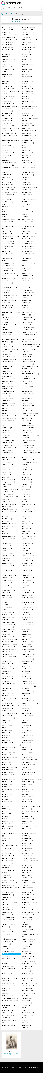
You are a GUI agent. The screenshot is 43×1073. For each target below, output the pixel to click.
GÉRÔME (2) (28, 376)
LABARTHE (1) (8, 538)
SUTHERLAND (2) (30, 912)
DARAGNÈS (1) (29, 234)
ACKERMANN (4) (28, 27)
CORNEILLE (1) (29, 216)
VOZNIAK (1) (8, 983)
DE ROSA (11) (8, 243)
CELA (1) (7, 180)
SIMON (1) (26, 885)
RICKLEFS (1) (27, 794)
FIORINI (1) (7, 329)
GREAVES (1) (8, 406)
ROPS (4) (30, 811)
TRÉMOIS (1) (9, 939)
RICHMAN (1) (28, 791)
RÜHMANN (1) (8, 826)
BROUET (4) (8, 148)
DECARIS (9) (7, 246)
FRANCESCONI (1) (29, 349)
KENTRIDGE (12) (9, 511)
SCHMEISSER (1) (8, 855)
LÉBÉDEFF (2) (7, 568)
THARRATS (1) (9, 924)
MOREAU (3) (8, 676)
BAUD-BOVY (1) (7, 66)
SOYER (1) (27, 892)
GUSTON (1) (27, 418)
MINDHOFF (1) (7, 664)
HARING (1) (7, 438)
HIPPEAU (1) (28, 460)
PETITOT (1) (11, 745)
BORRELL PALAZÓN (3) (30, 118)
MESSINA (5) (8, 659)
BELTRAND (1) (28, 79)
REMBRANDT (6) (11, 790)
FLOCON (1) (7, 334)
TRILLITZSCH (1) (28, 939)
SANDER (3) (27, 836)
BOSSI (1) (7, 121)
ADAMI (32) (7, 30)
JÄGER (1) (27, 482)
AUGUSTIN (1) (8, 49)
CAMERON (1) (29, 165)
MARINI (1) (27, 629)
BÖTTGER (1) (28, 123)
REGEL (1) (26, 787)
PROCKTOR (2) (8, 772)
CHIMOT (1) (27, 194)
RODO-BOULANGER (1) (31, 806)
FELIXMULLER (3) (9, 324)
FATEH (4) (26, 315)
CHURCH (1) (10, 197)
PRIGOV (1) (27, 769)
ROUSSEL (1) (8, 821)
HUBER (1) (27, 469)
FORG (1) (7, 344)
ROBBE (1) (7, 804)
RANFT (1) (7, 782)
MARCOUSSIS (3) (28, 627)
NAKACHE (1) (8, 696)
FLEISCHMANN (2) (29, 332)
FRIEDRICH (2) (9, 359)
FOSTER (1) (7, 347)
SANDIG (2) (7, 838)
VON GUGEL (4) (8, 981)
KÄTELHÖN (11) (9, 509)
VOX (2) (27, 981)
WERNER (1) (27, 998)
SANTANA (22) (8, 841)
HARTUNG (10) (8, 440)
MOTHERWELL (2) (9, 683)
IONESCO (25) (8, 479)
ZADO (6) (27, 1017)
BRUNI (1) (26, 148)
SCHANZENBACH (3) (9, 846)
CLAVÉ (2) (7, 204)
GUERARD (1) (27, 410)
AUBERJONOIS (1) (28, 47)
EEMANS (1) (7, 292)
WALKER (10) (27, 988)
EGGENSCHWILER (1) (30, 292)
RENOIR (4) (29, 789)
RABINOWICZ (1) (29, 777)
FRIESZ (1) (26, 359)
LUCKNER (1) (30, 607)
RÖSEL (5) (26, 814)
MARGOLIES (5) (8, 629)
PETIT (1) (26, 742)
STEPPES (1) (8, 907)
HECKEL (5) (7, 445)
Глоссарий (29, 1067)
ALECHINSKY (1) (28, 32)
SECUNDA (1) (8, 873)
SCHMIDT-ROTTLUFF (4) (10, 858)
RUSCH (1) (6, 828)
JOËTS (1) (26, 492)
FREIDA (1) (7, 354)
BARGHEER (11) (8, 59)
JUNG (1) (7, 501)
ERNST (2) (26, 302)
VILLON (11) (27, 976)
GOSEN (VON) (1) (29, 393)
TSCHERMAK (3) (28, 941)
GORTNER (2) (7, 393)
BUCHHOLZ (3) (8, 152)
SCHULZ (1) (8, 865)
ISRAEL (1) (27, 479)
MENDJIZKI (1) (28, 654)
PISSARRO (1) (28, 757)
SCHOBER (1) (8, 860)
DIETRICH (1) (27, 261)
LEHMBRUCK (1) (9, 575)
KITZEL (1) (27, 514)
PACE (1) (26, 725)
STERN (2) (27, 907)
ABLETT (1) (7, 27)
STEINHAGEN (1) (9, 902)
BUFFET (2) (27, 152)
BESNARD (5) (27, 91)
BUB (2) (26, 150)
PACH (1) (6, 728)
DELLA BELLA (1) (28, 253)
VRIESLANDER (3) (29, 983)
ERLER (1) (26, 300)
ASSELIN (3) (7, 47)
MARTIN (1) (7, 632)
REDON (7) (27, 784)
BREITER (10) (28, 143)
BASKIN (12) (8, 64)
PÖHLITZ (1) (7, 762)
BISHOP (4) (27, 98)
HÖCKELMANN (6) (29, 462)
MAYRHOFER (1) (9, 644)
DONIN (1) (27, 268)
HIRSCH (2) (7, 462)
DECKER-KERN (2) (29, 246)
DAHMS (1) (27, 229)
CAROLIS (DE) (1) (28, 172)
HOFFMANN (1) (27, 467)
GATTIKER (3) (9, 369)
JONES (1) (8, 494)
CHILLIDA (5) (8, 194)
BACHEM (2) (7, 52)
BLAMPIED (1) (28, 101)
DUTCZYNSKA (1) (9, 288)
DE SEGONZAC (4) (31, 243)
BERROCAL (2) (8, 89)
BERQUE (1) (26, 86)
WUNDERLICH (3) (28, 1013)
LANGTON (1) (27, 551)
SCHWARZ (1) (27, 865)
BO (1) (25, 103)
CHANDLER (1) (30, 187)
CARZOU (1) (7, 177)
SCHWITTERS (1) (8, 870)
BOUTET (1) (27, 128)
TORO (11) (6, 934)
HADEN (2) (30, 425)
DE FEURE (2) (8, 241)
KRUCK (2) (7, 528)
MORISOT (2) (8, 678)
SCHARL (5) (7, 848)
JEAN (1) (26, 487)
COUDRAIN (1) (28, 221)
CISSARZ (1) (29, 199)
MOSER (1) (7, 681)
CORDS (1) (6, 214)
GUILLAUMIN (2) (29, 415)
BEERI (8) (26, 74)
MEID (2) (26, 651)
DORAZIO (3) (7, 270)
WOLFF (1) (7, 1008)
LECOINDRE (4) (28, 568)
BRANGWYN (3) (8, 138)
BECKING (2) (7, 74)
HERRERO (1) (8, 457)
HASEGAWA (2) (28, 440)
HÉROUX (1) (27, 455)
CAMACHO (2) (8, 165)
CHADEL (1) (7, 182)
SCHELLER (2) (8, 850)
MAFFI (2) (26, 614)
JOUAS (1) (27, 499)
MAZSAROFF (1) (8, 646)
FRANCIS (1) (7, 351)
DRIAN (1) (9, 278)
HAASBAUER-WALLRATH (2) (11, 424)
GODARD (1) (27, 383)
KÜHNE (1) (27, 531)
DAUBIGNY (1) (29, 236)
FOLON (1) (28, 339)
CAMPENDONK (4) (10, 167)
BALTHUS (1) (6, 54)
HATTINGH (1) (7, 442)
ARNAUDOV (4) (8, 42)
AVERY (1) (26, 49)
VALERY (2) (26, 954)
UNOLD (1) (26, 949)
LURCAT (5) (26, 612)
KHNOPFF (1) (8, 514)
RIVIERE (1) (27, 801)
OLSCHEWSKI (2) (28, 718)
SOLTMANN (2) (8, 892)
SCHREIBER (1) (8, 863)
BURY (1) (25, 157)
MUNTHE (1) (8, 693)
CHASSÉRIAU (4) (9, 192)
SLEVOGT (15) (27, 890)
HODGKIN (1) (28, 465)
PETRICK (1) (28, 745)
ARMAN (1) (29, 39)
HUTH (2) (7, 474)
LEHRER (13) (27, 575)
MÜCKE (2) (7, 686)
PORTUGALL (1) (28, 764)
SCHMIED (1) (29, 858)
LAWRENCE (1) (27, 558)
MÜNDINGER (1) (28, 691)
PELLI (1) (6, 740)
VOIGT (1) (28, 978)
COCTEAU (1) (27, 204)
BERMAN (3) (27, 84)
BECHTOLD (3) (28, 71)
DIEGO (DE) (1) (27, 258)
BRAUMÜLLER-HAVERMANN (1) (10, 142)
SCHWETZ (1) (27, 868)
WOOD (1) (30, 1008)
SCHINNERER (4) (28, 853)
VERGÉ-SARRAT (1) (29, 961)
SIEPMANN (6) (28, 882)
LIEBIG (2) (6, 595)
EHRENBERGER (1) (10, 295)
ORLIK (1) (6, 723)
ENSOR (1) (26, 297)
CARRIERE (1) (28, 175)
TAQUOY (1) (28, 922)
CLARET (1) (26, 202)
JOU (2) (5, 499)
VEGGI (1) (7, 961)
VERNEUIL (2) (29, 963)
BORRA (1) (7, 118)
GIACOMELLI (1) (28, 379)
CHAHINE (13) (8, 184)
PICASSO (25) (27, 750)
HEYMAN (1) (7, 460)
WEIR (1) (7, 995)
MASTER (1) (8, 637)
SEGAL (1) (7, 875)
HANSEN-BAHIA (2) (30, 435)
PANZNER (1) (27, 730)
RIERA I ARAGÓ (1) (27, 796)
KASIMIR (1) (27, 506)
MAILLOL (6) (27, 619)
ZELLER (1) (27, 1022)
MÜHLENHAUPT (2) (29, 686)
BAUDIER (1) (27, 66)
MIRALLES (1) (7, 666)
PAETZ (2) (26, 728)
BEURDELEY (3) (8, 93)
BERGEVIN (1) (27, 81)
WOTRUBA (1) (7, 1010)
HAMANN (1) (27, 433)
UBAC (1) (26, 946)
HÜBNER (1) (7, 472)
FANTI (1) (26, 310)
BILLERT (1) (26, 96)
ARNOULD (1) (28, 42)
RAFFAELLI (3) (9, 779)
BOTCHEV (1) (27, 121)
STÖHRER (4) (27, 909)
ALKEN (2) (9, 35)
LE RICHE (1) (27, 563)
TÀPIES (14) (27, 919)
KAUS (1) (25, 509)
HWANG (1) (26, 474)
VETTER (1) (27, 968)
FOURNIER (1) (10, 349)
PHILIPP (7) (8, 747)
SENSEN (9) (6, 877)
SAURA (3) (7, 843)
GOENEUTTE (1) (9, 386)
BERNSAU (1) (7, 86)
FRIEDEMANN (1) (8, 356)
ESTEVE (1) (7, 305)
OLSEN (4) (6, 720)
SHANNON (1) (28, 880)
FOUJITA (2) (30, 347)
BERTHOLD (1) (27, 89)
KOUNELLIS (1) (8, 526)
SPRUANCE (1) (28, 895)
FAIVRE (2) (26, 307)
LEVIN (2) (6, 585)
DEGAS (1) (6, 248)
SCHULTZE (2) (28, 863)
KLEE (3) (5, 516)
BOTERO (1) (8, 123)
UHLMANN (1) (7, 949)
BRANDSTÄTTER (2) (29, 135)
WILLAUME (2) (10, 1000)
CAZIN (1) (28, 177)
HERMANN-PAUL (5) (8, 452)
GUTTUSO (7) (8, 420)
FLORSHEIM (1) (28, 334)
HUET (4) (25, 472)
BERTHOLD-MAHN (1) (10, 91)
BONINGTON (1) (9, 116)
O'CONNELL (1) (9, 713)
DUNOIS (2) (7, 283)
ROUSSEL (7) (28, 821)
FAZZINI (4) (27, 317)
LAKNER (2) (7, 543)
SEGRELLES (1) (27, 875)
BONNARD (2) (27, 116)
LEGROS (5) (8, 573)
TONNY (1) (7, 932)
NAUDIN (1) (27, 696)
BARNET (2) (6, 62)
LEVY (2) (26, 587)
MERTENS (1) (9, 656)
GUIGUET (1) (30, 413)
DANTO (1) (7, 234)
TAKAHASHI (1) (8, 917)
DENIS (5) (7, 256)
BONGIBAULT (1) (28, 111)
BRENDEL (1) (27, 145)
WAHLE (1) (6, 988)
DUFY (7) (6, 280)
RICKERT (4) (8, 794)
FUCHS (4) (6, 364)
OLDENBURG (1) (8, 718)
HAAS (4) (26, 420)
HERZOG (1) (27, 457)
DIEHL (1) (8, 261)
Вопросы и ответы (37, 1067)
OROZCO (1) (29, 723)
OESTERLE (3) (28, 715)
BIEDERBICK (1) (9, 96)
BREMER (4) (7, 145)
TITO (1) (6, 927)
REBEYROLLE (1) (28, 782)
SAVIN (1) (27, 843)
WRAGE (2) (26, 1010)
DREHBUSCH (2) (8, 273)
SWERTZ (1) (7, 914)
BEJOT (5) (7, 76)
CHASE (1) (29, 189)
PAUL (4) (6, 735)
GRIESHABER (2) (28, 406)
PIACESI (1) (7, 750)
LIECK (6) (27, 595)
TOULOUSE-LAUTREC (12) (31, 935)
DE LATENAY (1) (28, 241)
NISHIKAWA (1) (29, 705)
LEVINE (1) (26, 585)
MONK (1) (26, 671)
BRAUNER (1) (27, 140)
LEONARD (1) (28, 578)
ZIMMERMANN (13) (9, 1025)
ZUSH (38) (25, 1027)
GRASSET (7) (27, 403)
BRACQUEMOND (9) (29, 130)
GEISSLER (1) (7, 374)
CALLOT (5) (27, 162)
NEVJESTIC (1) (28, 700)
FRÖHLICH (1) (7, 361)
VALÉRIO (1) (8, 954)
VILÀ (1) (27, 973)
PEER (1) (26, 737)
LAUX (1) (7, 558)
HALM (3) (6, 433)
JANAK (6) (6, 484)
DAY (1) (26, 239)
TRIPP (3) (7, 941)
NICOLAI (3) (30, 703)
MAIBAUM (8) (7, 619)
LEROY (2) (7, 583)
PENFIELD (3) (27, 740)
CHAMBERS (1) (30, 184)
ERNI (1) (6, 302)
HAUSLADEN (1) (28, 442)
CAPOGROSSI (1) (29, 170)
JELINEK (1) (27, 489)
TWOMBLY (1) (27, 944)
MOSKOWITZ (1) (28, 681)
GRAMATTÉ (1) (8, 403)
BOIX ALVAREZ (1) (29, 106)
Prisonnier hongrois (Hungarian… (11, 1053)
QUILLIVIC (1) (7, 777)
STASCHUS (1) (8, 900)
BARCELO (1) (8, 57)
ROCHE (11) (27, 804)
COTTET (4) (7, 221)
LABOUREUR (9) (9, 541)
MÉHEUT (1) (28, 649)
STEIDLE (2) (28, 900)
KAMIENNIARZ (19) (9, 504)
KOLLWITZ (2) (27, 524)
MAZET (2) (26, 644)
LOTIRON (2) (7, 600)
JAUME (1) (7, 487)
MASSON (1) (27, 634)
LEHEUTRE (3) (28, 573)
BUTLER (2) (6, 160)
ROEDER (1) (7, 809)
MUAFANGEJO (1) (28, 683)
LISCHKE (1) (7, 597)
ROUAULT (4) (28, 818)
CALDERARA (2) (9, 162)
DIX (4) (25, 266)
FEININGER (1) (8, 322)
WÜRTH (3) (8, 1015)
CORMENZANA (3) (9, 216)
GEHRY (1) (6, 371)
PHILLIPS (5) (27, 747)
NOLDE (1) (26, 708)
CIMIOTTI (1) (27, 197)
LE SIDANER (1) (8, 565)
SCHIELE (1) (7, 853)
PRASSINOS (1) (8, 769)
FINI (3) (6, 327)
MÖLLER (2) (26, 669)
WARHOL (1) (7, 993)
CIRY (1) (6, 199)
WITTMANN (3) (9, 1005)
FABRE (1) (7, 307)
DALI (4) (6, 231)
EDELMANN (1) (28, 290)
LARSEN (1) (26, 553)
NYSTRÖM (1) (28, 710)
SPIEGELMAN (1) (8, 895)
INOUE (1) (26, 477)
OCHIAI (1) (26, 713)
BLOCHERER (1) (8, 103)
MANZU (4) (27, 624)
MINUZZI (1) (27, 664)
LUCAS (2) (27, 605)
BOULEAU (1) (28, 125)
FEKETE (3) (27, 322)
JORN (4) (26, 496)
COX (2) (26, 224)
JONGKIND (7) (10, 496)
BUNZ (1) (26, 155)
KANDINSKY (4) (28, 504)
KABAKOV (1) (27, 501)
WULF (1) (7, 1013)
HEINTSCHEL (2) (9, 447)
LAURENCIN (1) (8, 555)
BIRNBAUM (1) (7, 98)
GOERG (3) (27, 386)
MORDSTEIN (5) (29, 673)
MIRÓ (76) (26, 666)
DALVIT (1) (27, 231)
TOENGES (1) (28, 929)
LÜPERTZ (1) (8, 612)
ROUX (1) (6, 823)
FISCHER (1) (27, 329)
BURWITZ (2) (7, 157)
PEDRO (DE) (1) (8, 737)
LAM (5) (6, 546)
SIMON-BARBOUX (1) (10, 887)
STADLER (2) (7, 897)
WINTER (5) (27, 1003)
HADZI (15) (7, 428)
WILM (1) (26, 1000)
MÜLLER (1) (7, 688)
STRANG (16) (7, 912)
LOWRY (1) (6, 602)
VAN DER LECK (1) (28, 956)
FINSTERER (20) (28, 327)
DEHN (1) (6, 251)
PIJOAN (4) (6, 755)
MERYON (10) (28, 656)
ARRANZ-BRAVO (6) (10, 44)
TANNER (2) (27, 917)
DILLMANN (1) (8, 263)
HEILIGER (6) (28, 445)
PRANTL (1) (26, 767)
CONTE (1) (27, 211)
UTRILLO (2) (8, 951)
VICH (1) (6, 971)
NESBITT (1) (9, 698)
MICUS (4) (7, 661)
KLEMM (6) (7, 519)
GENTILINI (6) (8, 376)
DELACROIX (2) (28, 251)
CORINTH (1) (27, 214)
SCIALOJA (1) (27, 870)
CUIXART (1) (8, 226)
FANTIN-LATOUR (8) (11, 314)
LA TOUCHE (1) (28, 536)
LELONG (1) (7, 578)
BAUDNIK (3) (8, 69)
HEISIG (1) (7, 450)
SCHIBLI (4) (28, 850)
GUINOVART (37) (9, 418)
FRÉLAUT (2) (27, 354)
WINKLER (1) (8, 1003)
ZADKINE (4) (6, 1017)
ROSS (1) (6, 816)
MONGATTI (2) (8, 671)
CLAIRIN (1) (9, 202)
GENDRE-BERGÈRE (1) (31, 374)
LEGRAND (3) (27, 570)
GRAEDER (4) (27, 401)
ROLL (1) (6, 811)
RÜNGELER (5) (30, 826)
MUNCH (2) (7, 691)
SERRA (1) (27, 877)
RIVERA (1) (7, 801)
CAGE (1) (26, 160)
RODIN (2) (7, 806)
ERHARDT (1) (9, 300)
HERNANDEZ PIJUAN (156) (31, 452)
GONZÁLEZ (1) (8, 391)
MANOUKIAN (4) (9, 624)
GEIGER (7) (26, 371)
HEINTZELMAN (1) (31, 447)
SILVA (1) (8, 885)
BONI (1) (26, 113)
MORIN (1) (27, 676)
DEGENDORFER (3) (29, 248)
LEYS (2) (26, 590)
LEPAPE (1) (7, 580)
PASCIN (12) (27, 732)
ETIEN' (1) (25, 305)
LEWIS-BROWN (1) (9, 590)
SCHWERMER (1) (9, 868)
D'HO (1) (6, 229)
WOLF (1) (26, 1005)
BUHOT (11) (7, 155)
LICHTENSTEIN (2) (8, 592)
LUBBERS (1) (8, 605)
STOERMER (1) (7, 909)
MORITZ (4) (27, 678)
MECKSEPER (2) (9, 649)
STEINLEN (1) (31, 902)
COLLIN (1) (7, 209)
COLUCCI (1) (26, 209)
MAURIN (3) (27, 642)
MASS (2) (6, 634)
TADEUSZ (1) (28, 914)
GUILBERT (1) (9, 415)
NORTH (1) (7, 710)
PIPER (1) (26, 755)
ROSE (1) (6, 814)
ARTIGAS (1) (28, 44)
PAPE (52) (6, 732)
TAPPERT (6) (7, 922)
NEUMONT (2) (8, 700)
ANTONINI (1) (8, 37)
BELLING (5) (27, 76)
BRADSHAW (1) (9, 133)
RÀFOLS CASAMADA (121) (31, 779)
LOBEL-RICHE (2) (29, 597)
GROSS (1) (26, 408)
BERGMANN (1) (8, 84)
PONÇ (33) (6, 764)
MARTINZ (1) (27, 632)
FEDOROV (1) (28, 320)
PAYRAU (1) (28, 735)
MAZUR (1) (27, 646)
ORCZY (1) (26, 720)
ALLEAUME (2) (28, 35)
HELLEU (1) (28, 450)
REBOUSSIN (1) (8, 784)
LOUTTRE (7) (28, 600)
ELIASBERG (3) (27, 295)
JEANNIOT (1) (10, 489)
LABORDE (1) (27, 538)
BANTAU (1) (27, 54)
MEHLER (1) (7, 651)
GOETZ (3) (7, 388)
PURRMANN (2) (8, 774)
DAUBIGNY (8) (10, 236)
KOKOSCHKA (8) (9, 524)
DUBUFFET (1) (27, 278)
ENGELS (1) (7, 297)
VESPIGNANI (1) (8, 968)
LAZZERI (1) (27, 560)
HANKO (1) (7, 435)
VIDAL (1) (26, 971)
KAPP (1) (6, 506)
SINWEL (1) (27, 887)
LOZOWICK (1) (28, 602)
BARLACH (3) (27, 59)
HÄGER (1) (27, 430)
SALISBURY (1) (30, 833)
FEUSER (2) (26, 324)
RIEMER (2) (7, 796)
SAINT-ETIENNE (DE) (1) (11, 835)
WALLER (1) (7, 990)
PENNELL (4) (7, 742)
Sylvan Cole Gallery (7, 14)
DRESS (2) (27, 273)
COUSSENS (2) (8, 224)
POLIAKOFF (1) (28, 762)
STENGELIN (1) (29, 905)
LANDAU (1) (7, 548)
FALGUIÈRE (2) (9, 310)
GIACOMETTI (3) (9, 381)
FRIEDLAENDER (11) (29, 356)
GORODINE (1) (28, 391)
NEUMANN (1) (27, 698)
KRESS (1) (26, 526)
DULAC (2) (26, 280)
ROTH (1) (6, 818)
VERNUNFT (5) (8, 966)
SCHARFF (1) (27, 846)
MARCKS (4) (8, 627)
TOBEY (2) (26, 927)
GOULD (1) (25, 396)
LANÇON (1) (27, 546)
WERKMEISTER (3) (10, 998)
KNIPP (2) (27, 521)
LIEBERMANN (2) (28, 592)
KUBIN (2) (26, 528)
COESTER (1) (7, 207)
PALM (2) (7, 730)
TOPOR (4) (27, 932)
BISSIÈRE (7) (7, 101)
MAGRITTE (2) (27, 617)
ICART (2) (6, 477)
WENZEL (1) (27, 995)
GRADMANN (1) (8, 401)
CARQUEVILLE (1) (8, 175)
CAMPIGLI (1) (28, 167)
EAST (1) (26, 288)
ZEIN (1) (25, 1020)
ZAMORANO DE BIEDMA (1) (11, 1021)
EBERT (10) (7, 290)
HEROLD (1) (6, 455)
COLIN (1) (26, 207)
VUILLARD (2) (8, 986)
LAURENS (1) (28, 555)
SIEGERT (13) (9, 882)
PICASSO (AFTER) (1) (10, 752)
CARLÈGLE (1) (6, 172)
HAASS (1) (26, 423)
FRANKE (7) (27, 351)
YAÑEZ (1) (29, 1015)
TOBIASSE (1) (7, 929)
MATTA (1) (7, 642)
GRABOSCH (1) (27, 398)
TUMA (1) (6, 944)
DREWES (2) (27, 275)
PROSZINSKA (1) (28, 772)
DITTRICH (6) (8, 266)
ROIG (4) (27, 809)
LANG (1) (26, 548)
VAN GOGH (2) (8, 958)
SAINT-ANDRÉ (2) (30, 831)
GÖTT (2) (6, 396)
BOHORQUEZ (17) (10, 106)
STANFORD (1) (27, 897)
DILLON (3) (28, 263)
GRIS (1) (6, 408)
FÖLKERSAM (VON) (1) (10, 339)
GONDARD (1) (28, 388)
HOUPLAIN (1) (8, 469)
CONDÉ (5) (7, 211)
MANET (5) (27, 622)
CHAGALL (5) (27, 182)
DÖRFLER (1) (27, 270)
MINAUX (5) (27, 661)
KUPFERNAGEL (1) (29, 533)
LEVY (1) (7, 587)
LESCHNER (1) (28, 583)
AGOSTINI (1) (27, 30)
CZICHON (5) (28, 226)
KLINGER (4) (26, 519)
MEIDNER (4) (7, 654)
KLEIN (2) (27, 516)
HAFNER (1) (7, 430)
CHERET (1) (26, 192)
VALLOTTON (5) (8, 956)
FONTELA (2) (7, 342)
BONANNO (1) (28, 108)
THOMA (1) (26, 924)
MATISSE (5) (27, 639)
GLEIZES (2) (7, 383)
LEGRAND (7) (7, 570)
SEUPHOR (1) (8, 880)
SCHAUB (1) (27, 848)
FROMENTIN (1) (28, 361)
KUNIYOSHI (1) (9, 533)
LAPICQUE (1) (8, 553)
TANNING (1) (8, 919)
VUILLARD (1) (28, 986)
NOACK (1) (7, 708)
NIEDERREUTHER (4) (10, 705)
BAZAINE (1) (27, 69)
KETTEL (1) (27, 511)
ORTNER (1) (7, 725)
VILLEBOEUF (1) (8, 976)
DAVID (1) (7, 239)
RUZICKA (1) (27, 828)
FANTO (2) (27, 312)
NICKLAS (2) (7, 703)
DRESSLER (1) (10, 275)
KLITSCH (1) (7, 521)
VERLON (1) (7, 963)
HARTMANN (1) (29, 438)
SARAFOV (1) (27, 841)
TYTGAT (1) (7, 946)
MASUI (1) (28, 637)
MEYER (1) (28, 659)
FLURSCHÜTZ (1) (8, 337)
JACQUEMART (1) (9, 482)
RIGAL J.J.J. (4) (6, 799)
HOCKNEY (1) (7, 465)
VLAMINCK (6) (9, 978)
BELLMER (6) (7, 79)
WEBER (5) (28, 993)
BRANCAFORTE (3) (9, 135)
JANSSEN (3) (27, 484)
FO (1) (25, 337)
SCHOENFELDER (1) (30, 860)
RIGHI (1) (27, 799)
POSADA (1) (9, 767)
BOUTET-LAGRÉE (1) (9, 130)
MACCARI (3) (7, 614)
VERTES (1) (27, 966)
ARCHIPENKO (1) (10, 39)
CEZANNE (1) (27, 180)
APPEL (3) (26, 37)
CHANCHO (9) (8, 187)
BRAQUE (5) (27, 138)
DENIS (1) (27, 256)
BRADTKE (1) (27, 133)
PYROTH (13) (27, 774)
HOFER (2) (6, 467)
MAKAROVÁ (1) (8, 622)
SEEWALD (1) (27, 873)
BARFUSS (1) (26, 57)
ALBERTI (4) (7, 32)
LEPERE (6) (28, 580)
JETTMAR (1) (7, 492)
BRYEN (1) (7, 150)
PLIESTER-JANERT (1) (29, 759)
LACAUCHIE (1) (29, 541)
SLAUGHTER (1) (8, 890)
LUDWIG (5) (8, 610)
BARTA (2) (26, 62)
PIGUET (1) (27, 752)
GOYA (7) (7, 398)
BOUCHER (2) (8, 125)
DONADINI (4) (9, 268)
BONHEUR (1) (7, 113)
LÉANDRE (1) (27, 565)
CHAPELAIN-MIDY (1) (10, 189)
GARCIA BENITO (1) (30, 366)
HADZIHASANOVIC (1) (30, 428)
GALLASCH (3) (28, 364)
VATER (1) (26, 958)
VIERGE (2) (7, 973)
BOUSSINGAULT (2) (10, 128)
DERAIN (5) (7, 258)
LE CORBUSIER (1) (7, 563)
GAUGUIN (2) (27, 369)
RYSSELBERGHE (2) (10, 831)
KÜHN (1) (6, 531)
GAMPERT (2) (7, 366)
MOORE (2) (7, 673)
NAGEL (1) (26, 693)
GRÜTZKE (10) (9, 410)
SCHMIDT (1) (27, 855)
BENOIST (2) (7, 81)
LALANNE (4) (28, 543)
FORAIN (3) (26, 342)
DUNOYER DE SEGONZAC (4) (31, 284)
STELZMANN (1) (8, 905)
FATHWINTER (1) (9, 319)
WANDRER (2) (27, 990)
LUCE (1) (7, 607)
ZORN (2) (26, 1025)
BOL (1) (7, 108)
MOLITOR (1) (8, 669)
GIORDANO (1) (27, 381)
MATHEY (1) (10, 639)
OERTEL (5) (7, 715)
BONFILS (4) (7, 111)
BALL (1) (26, 52)
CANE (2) (6, 170)
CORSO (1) (27, 219)
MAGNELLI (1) (8, 617)
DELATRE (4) (8, 253)
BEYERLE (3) (28, 93)
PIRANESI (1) (10, 757)
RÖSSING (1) (27, 816)
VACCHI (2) (27, 951)
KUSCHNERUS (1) (9, 536)
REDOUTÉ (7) (9, 787)
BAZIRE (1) (7, 71)
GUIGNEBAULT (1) (8, 413)
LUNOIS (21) (28, 610)
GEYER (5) (8, 379)
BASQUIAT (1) (29, 64)
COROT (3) (11, 219)
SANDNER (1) (27, 838)
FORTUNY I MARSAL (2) (31, 344)
